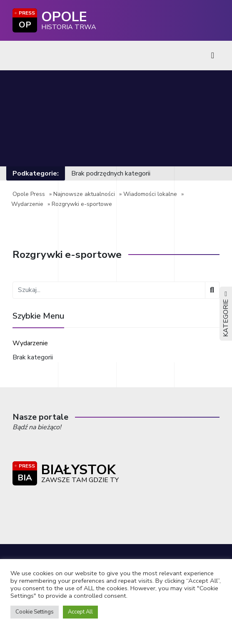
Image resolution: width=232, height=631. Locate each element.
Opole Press (28, 194)
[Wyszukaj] (212, 290)
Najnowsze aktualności (84, 194)
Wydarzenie (27, 204)
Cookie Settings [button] (34, 612)
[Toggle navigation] (213, 55)
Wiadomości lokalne (150, 194)
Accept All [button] (80, 612)
